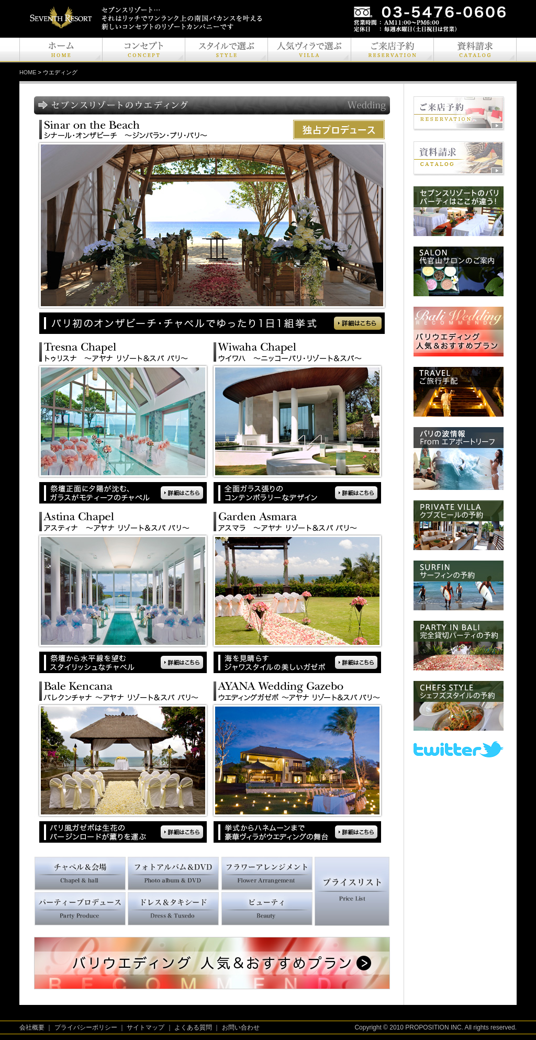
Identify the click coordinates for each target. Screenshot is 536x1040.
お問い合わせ (241, 1027)
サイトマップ (145, 1027)
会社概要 (31, 1027)
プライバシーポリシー (85, 1027)
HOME (27, 72)
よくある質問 (193, 1027)
